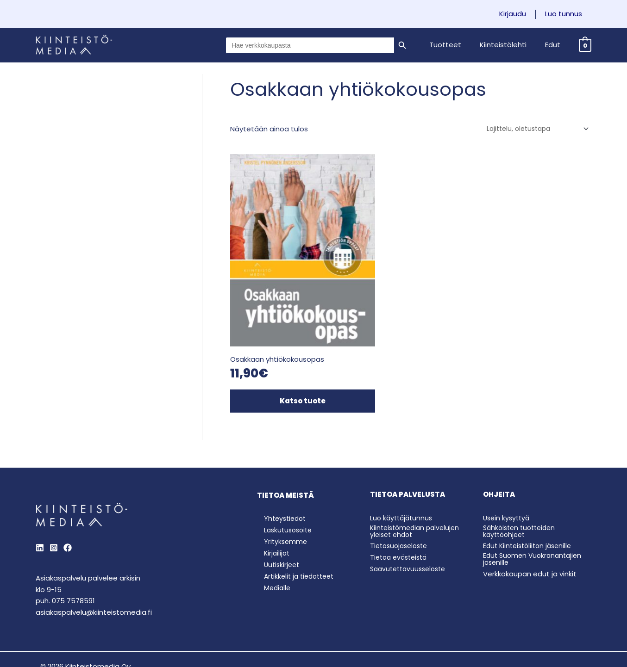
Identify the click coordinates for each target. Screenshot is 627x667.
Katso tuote (287, 363)
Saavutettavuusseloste (411, 530)
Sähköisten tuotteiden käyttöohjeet (522, 492)
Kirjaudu (519, 14)
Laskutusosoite (283, 492)
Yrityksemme (279, 505)
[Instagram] (54, 509)
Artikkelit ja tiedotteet (295, 542)
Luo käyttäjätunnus (403, 479)
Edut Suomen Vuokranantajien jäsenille (535, 520)
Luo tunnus (565, 14)
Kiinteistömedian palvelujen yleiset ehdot (417, 492)
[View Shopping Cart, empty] (585, 45)
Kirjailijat (270, 517)
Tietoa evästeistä (401, 519)
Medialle (271, 554)
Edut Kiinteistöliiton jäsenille (530, 507)
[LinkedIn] (40, 509)
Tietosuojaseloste (401, 507)
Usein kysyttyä (508, 479)
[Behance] (67, 509)
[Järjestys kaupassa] (533, 129)
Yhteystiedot (279, 480)
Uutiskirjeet (276, 530)
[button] (457, 45)
